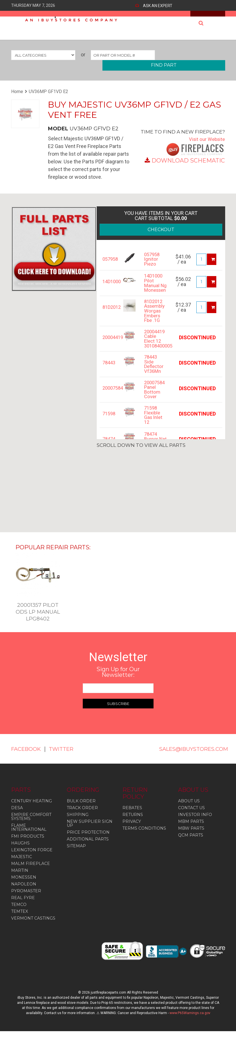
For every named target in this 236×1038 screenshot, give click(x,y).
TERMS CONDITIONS (144, 835)
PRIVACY (131, 828)
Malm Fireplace (30, 870)
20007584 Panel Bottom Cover (155, 402)
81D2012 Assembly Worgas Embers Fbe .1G (155, 319)
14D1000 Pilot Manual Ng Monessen (155, 286)
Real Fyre (23, 904)
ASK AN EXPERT (157, 5)
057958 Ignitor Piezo (152, 259)
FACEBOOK (27, 748)
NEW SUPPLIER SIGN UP (89, 830)
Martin (19, 877)
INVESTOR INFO (195, 821)
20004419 (108, 346)
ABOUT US (189, 807)
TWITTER (25, 755)
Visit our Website (205, 139)
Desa (17, 814)
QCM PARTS (190, 841)
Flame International (29, 834)
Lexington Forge (32, 856)
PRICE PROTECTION (88, 839)
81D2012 (108, 313)
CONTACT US (191, 814)
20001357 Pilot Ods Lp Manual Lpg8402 (38, 612)
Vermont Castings (33, 925)
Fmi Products (27, 843)
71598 (108, 427)
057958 (108, 259)
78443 (108, 373)
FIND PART (164, 65)
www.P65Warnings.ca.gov (190, 1020)
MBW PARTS (191, 835)
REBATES (132, 814)
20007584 (108, 400)
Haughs (20, 849)
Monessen (23, 884)
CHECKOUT (161, 229)
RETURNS (132, 821)
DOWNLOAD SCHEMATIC (188, 160)
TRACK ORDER (82, 814)
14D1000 (108, 281)
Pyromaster (26, 897)
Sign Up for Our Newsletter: (118, 672)
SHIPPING (77, 821)
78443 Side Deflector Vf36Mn (154, 375)
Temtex (19, 918)
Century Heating (31, 807)
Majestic (21, 863)
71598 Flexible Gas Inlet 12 (154, 429)
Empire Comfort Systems (31, 823)
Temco (19, 911)
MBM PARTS (191, 828)
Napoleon (23, 890)
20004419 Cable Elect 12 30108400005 (155, 348)
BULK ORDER (81, 807)
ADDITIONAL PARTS (88, 845)
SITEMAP (76, 852)
